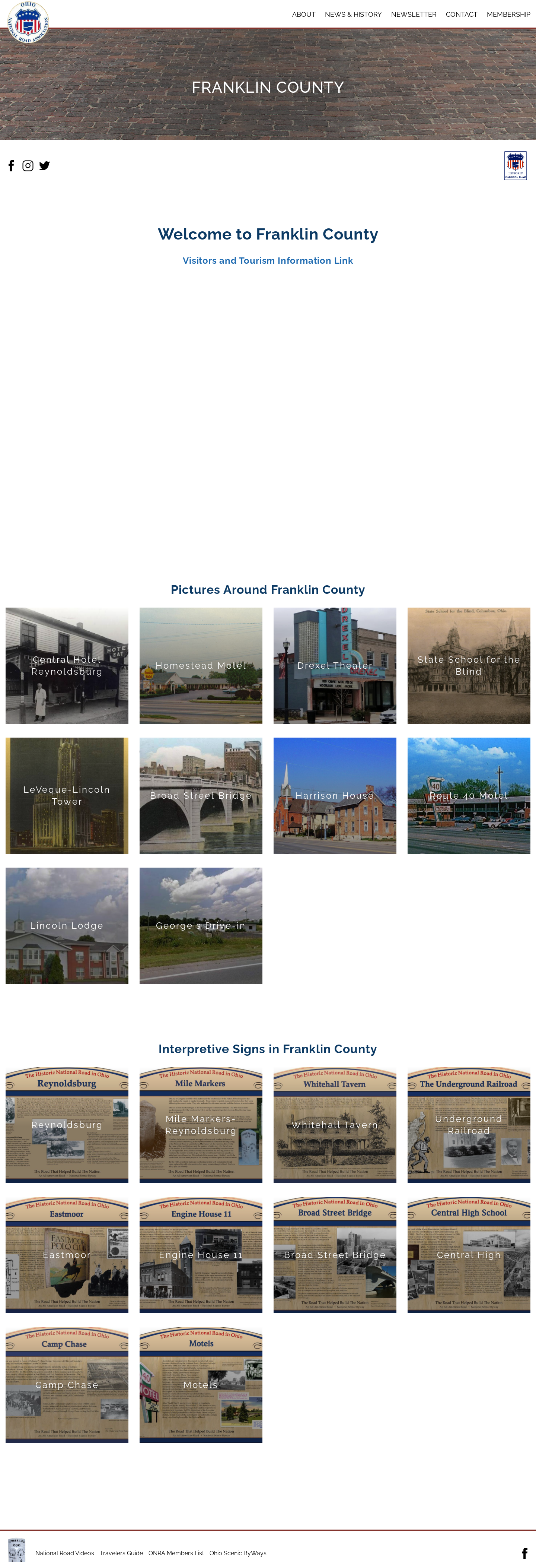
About (304, 14)
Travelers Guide (121, 1553)
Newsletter (414, 14)
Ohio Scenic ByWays (238, 1553)
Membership (508, 14)
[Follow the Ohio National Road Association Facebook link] (524, 1553)
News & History (353, 14)
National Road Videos (64, 1553)
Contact (462, 14)
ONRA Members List (176, 1553)
